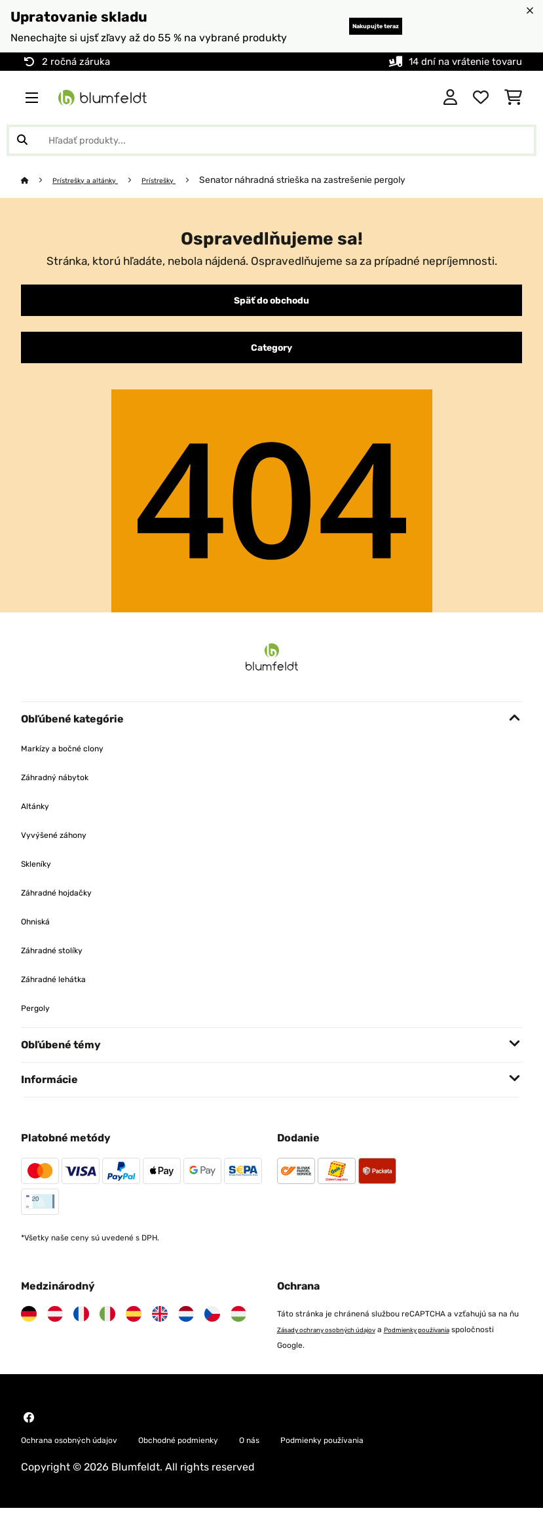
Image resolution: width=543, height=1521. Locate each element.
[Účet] (450, 97)
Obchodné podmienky (225, 1451)
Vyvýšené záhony (64, 845)
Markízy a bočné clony (75, 758)
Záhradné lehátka (64, 989)
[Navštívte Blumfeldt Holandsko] (186, 1324)
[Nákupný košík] (513, 97)
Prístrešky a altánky (97, 179)
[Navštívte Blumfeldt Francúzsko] (81, 1324)
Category (272, 355)
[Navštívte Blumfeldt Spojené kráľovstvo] (160, 1324)
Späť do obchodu (272, 303)
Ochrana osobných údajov (85, 1451)
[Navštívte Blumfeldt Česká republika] (212, 1324)
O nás (314, 1451)
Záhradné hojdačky (68, 902)
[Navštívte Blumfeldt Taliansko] (107, 1324)
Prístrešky (184, 179)
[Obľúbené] (481, 97)
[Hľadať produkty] (271, 140)
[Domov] (38, 179)
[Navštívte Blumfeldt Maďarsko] (238, 1324)
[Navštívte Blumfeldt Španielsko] (133, 1324)
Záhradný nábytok (66, 787)
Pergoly (39, 1018)
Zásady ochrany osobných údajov (339, 1340)
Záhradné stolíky (62, 960)
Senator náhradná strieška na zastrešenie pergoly (333, 179)
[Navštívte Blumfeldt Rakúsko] (55, 1324)
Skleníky (41, 873)
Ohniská (40, 931)
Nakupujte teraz (351, 26)
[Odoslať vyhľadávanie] (22, 140)
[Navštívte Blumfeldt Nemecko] (29, 1324)
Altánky (39, 816)
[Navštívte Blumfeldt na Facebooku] (29, 1428)
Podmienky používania (451, 1340)
